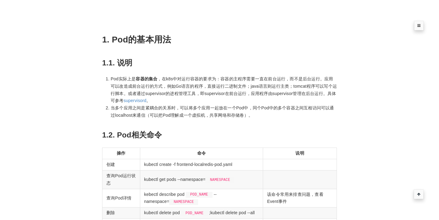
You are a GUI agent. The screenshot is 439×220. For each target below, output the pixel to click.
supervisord (135, 100)
